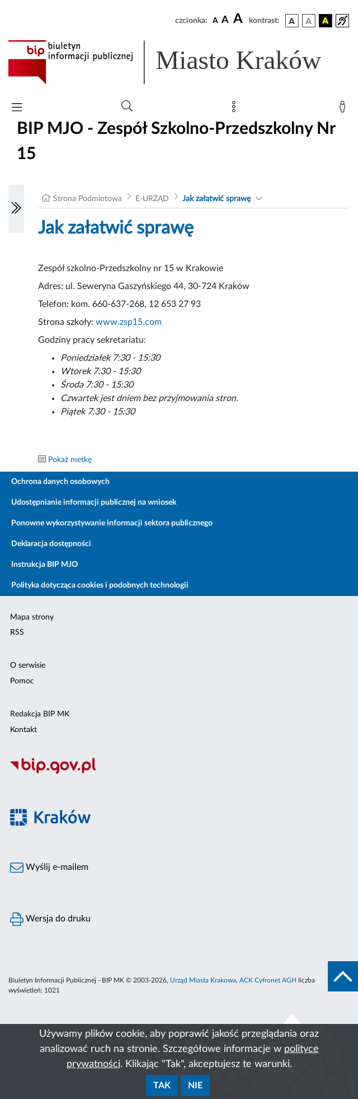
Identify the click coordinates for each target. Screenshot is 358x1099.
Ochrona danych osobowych (60, 482)
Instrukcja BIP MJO (44, 565)
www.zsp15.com (129, 322)
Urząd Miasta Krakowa (203, 980)
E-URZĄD (152, 199)
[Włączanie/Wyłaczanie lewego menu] (16, 209)
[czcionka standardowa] (215, 20)
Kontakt (23, 730)
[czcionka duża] (239, 19)
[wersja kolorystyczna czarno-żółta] (325, 20)
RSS (17, 632)
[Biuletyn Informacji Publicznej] (179, 772)
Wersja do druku (50, 919)
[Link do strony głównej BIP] (179, 62)
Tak (162, 1085)
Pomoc (22, 681)
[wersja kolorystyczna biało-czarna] (309, 20)
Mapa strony (32, 617)
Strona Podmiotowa (87, 199)
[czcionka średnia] (225, 20)
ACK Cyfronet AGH (267, 980)
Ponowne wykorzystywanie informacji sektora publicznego (112, 523)
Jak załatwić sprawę (216, 199)
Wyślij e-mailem (49, 867)
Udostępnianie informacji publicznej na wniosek (93, 502)
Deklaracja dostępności (51, 544)
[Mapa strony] (236, 109)
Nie (195, 1085)
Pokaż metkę (70, 460)
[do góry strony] (343, 976)
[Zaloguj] (345, 109)
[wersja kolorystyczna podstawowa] (292, 20)
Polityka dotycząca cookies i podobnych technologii (100, 585)
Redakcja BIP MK (39, 714)
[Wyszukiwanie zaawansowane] (127, 106)
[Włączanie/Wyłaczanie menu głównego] (16, 108)
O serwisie (27, 665)
